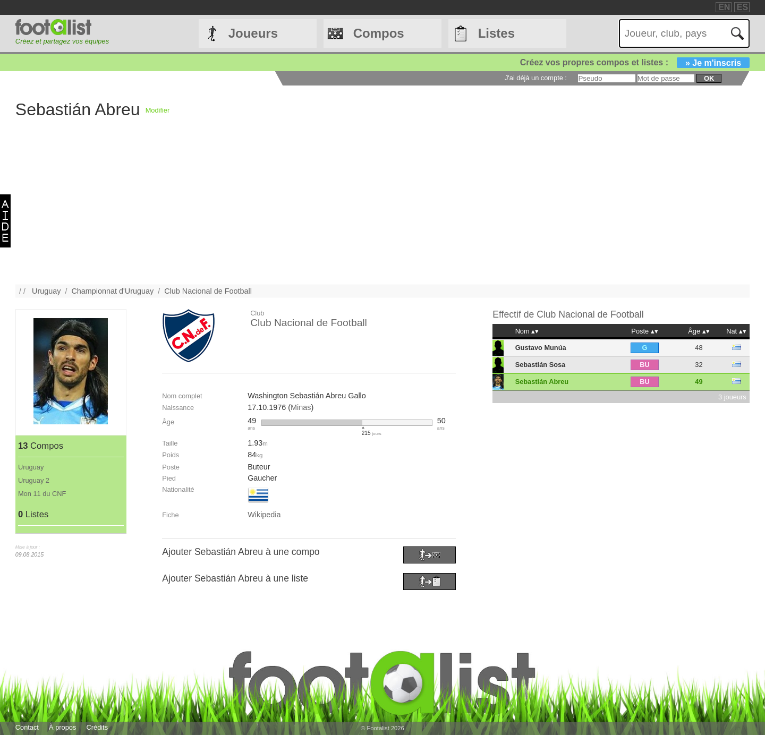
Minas (301, 407)
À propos (62, 727)
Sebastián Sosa (540, 365)
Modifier (158, 110)
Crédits (97, 727)
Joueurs (253, 33)
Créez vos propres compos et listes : (635, 62)
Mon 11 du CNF (42, 494)
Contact (27, 727)
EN (724, 7)
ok (709, 78)
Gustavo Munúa (540, 348)
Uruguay (46, 291)
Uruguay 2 (33, 480)
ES (742, 7)
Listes (496, 33)
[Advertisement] (334, 210)
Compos (378, 33)
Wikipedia (264, 514)
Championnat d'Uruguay (112, 291)
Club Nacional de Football (208, 291)
